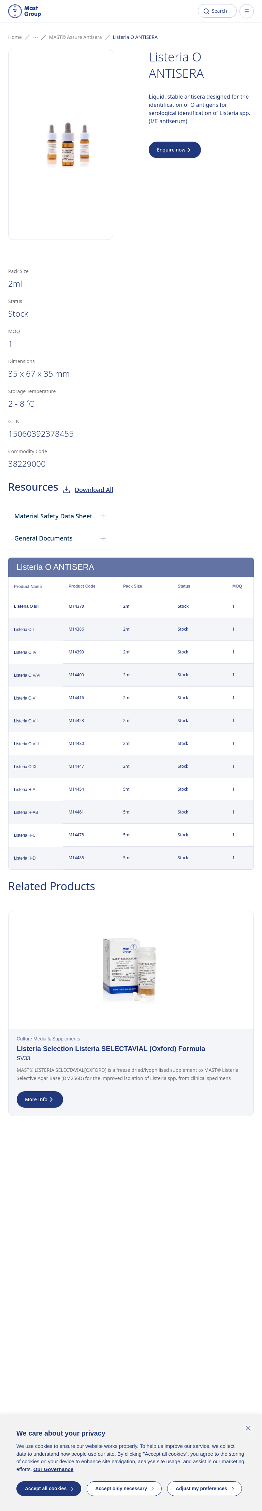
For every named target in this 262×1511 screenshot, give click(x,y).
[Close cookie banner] (248, 1428)
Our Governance (53, 1469)
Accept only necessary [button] (121, 1488)
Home (15, 37)
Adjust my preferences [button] (201, 1488)
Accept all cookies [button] (46, 1488)
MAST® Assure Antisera (75, 37)
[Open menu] (246, 11)
